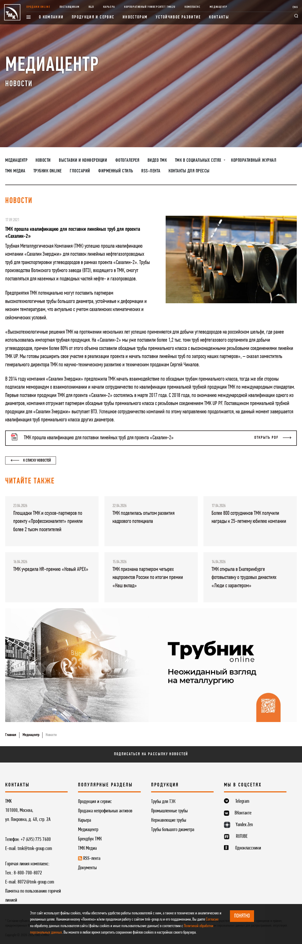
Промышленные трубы (169, 811)
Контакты (219, 17)
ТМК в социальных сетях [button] (199, 160)
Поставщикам (69, 7)
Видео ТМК (157, 160)
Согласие (212, 919)
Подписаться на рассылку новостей (151, 754)
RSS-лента (150, 171)
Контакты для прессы (189, 171)
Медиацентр (218, 7)
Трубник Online (47, 171)
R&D (91, 7)
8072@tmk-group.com (36, 882)
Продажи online (38, 7)
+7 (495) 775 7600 (36, 839)
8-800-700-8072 (28, 873)
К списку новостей (31, 460)
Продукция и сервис (93, 17)
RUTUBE (242, 836)
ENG (295, 7)
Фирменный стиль (115, 171)
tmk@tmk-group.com (35, 848)
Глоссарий (80, 171)
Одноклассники (248, 848)
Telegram (242, 801)
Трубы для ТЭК (163, 801)
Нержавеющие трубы (168, 820)
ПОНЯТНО (242, 916)
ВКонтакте (243, 813)
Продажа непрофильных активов (105, 811)
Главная (10, 735)
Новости (43, 160)
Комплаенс (192, 7)
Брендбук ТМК (90, 839)
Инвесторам (135, 17)
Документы (87, 868)
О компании (51, 17)
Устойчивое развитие (178, 17)
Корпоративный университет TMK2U (149, 7)
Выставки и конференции (83, 160)
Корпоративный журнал (253, 160)
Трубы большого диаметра (172, 829)
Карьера (109, 7)
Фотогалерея (127, 160)
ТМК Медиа (15, 171)
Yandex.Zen (244, 824)
